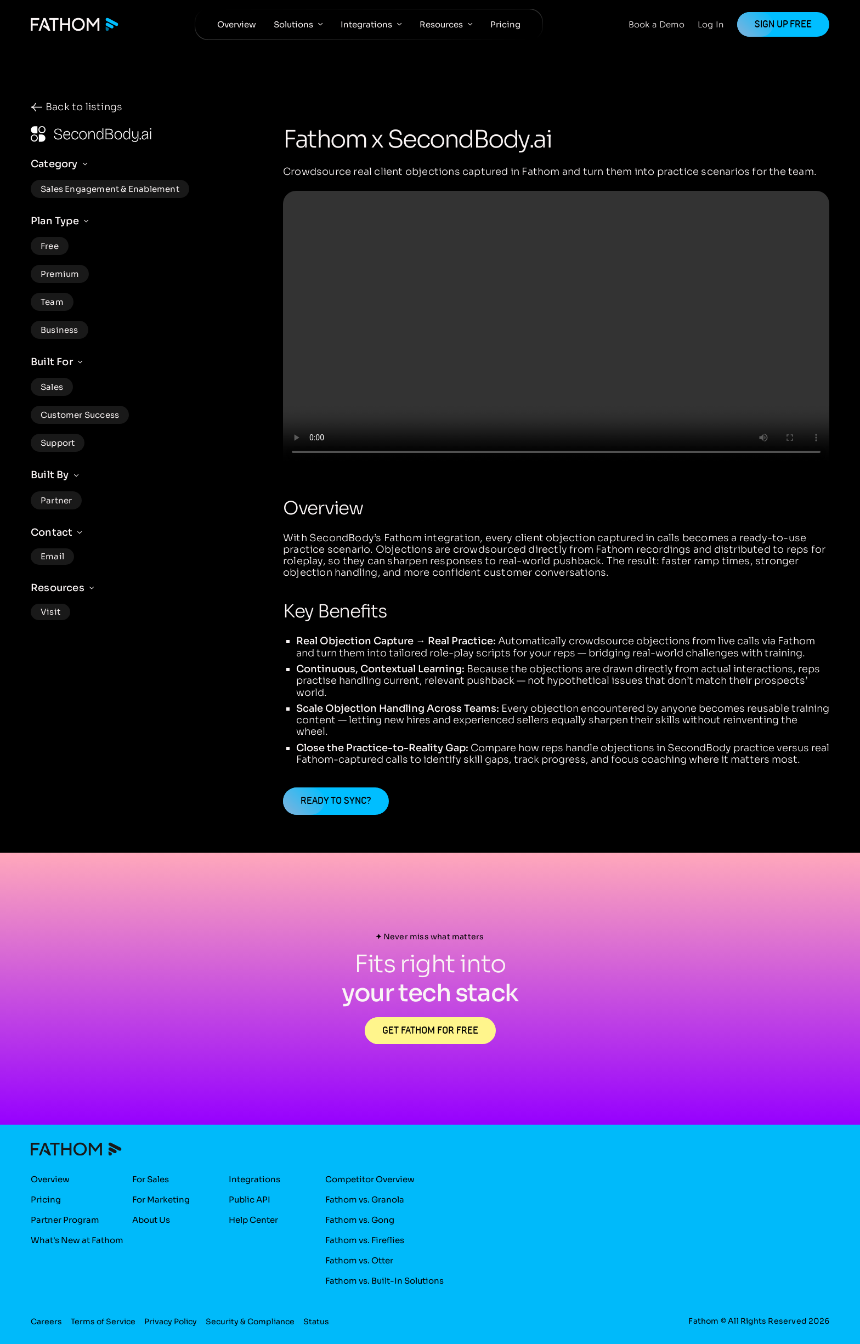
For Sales (150, 1179)
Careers (46, 1322)
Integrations (366, 24)
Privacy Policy (170, 1322)
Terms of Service (103, 1322)
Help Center (253, 1220)
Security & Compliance (250, 1322)
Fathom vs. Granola (364, 1199)
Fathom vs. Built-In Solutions (384, 1280)
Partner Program (65, 1220)
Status (316, 1322)
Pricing (505, 24)
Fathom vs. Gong (359, 1220)
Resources (441, 24)
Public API (249, 1199)
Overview (236, 24)
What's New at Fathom (77, 1240)
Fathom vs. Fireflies (364, 1240)
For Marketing (161, 1199)
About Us (151, 1220)
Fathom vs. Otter (359, 1260)
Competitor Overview (370, 1179)
